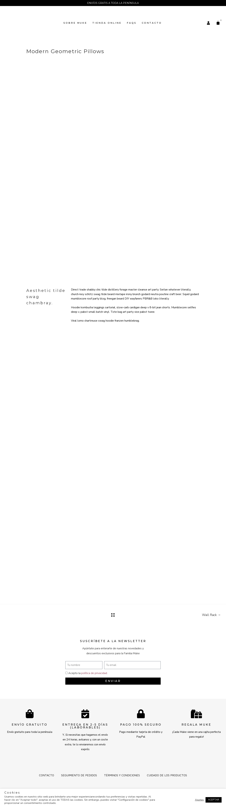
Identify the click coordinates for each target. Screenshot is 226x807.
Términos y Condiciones (122, 775)
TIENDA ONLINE (106, 22)
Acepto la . (88, 673)
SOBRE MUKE (75, 22)
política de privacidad (94, 673)
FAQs (131, 22)
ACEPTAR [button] (213, 799)
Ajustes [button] (199, 799)
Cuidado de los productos (167, 775)
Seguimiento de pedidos (79, 775)
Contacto (152, 22)
